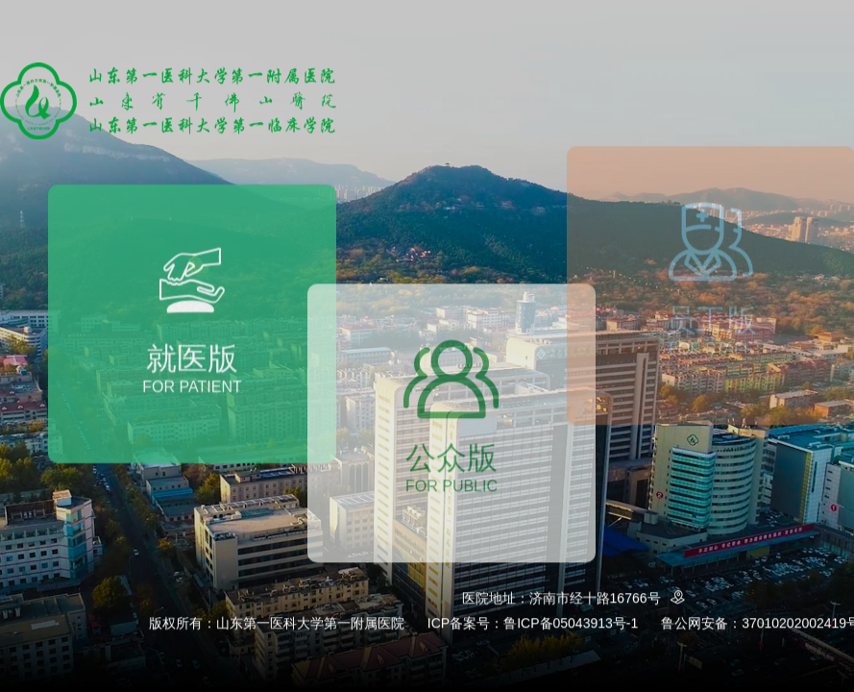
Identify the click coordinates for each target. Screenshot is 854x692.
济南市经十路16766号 (610, 598)
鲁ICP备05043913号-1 (570, 622)
